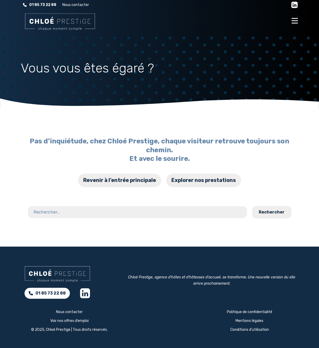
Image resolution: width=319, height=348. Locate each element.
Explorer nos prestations (203, 180)
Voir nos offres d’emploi (69, 321)
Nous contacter (75, 5)
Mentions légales (249, 321)
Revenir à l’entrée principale (119, 180)
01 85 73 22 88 (39, 5)
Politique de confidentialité (249, 312)
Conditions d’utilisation (249, 329)
